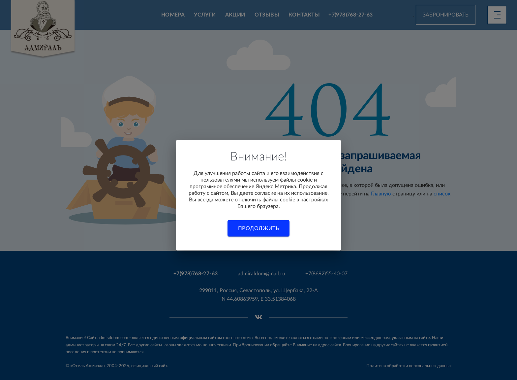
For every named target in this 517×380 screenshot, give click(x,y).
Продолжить (258, 228)
